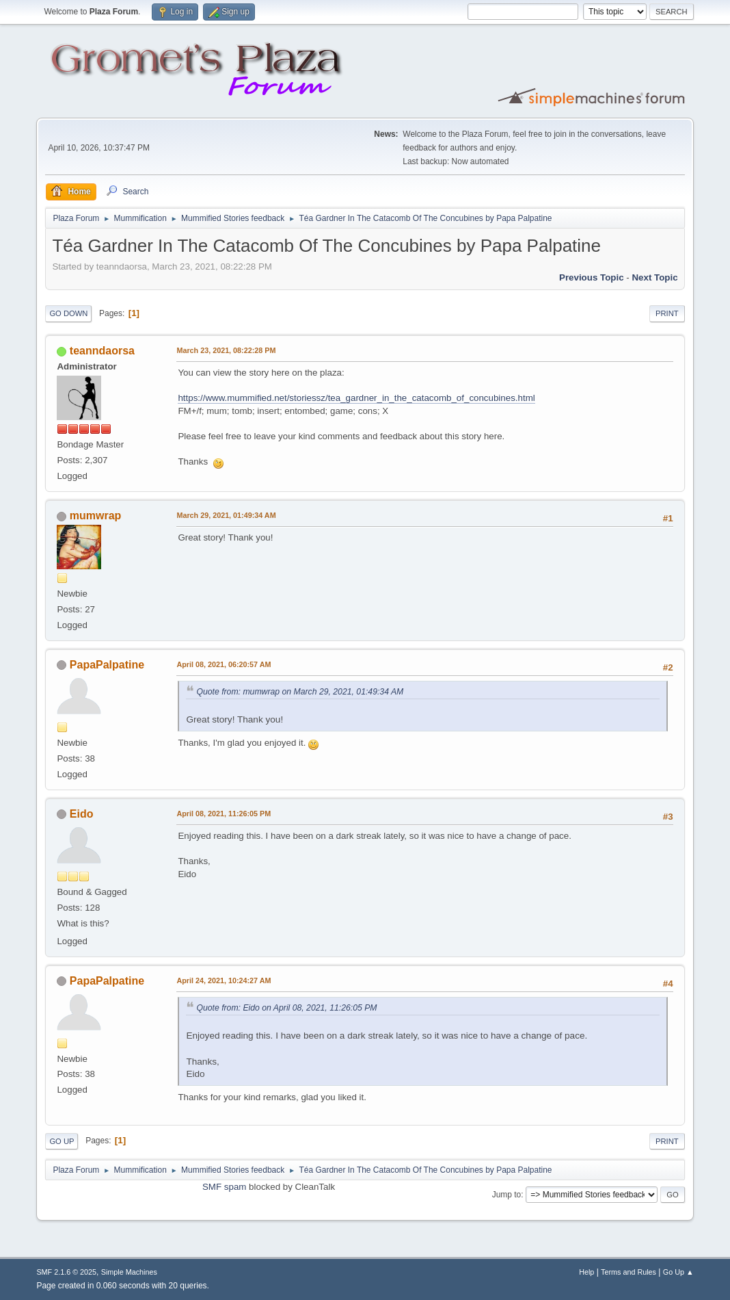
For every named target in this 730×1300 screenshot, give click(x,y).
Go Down (68, 313)
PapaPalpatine (107, 665)
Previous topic (591, 277)
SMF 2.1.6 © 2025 (66, 1272)
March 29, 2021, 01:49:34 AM (225, 515)
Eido (82, 814)
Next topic (654, 277)
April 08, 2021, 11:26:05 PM (223, 813)
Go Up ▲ (678, 1272)
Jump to (507, 1194)
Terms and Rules (628, 1272)
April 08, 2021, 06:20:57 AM (223, 664)
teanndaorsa (102, 350)
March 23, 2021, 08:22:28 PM (225, 350)
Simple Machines (129, 1272)
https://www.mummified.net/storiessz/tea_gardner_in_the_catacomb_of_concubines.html (356, 398)
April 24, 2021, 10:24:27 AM (223, 980)
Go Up (61, 1141)
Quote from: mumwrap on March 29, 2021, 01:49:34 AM (299, 692)
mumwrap (96, 515)
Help (586, 1272)
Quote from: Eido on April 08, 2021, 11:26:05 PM (286, 1008)
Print (667, 313)
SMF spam (224, 1187)
